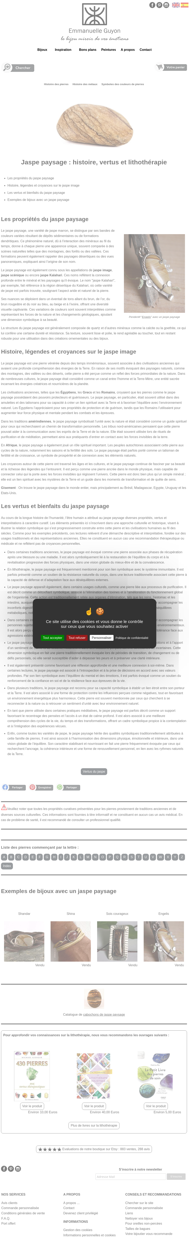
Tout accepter (52, 637)
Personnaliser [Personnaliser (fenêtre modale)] (102, 637)
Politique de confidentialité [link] (132, 637)
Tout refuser (77, 637)
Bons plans (87, 49)
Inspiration (63, 49)
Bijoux (42, 49)
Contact (146, 49)
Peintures (108, 49)
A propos (128, 49)
